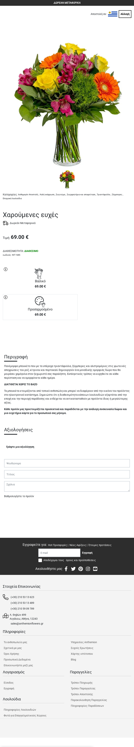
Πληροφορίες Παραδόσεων (87, 705)
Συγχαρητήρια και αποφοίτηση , (81, 194)
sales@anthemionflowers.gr (27, 623)
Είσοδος (9, 682)
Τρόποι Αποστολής (82, 694)
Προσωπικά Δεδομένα (17, 659)
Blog (73, 659)
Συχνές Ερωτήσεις (82, 647)
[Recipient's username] (59, 553)
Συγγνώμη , (61, 194)
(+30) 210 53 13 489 (22, 602)
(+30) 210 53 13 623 (22, 597)
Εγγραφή (9, 688)
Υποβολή (11, 505)
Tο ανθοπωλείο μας (15, 642)
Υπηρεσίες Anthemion (84, 642)
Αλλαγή (125, 13)
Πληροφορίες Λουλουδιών (20, 709)
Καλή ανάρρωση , (47, 194)
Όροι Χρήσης (11, 653)
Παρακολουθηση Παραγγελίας (89, 700)
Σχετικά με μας (13, 647)
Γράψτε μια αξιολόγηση (20, 446)
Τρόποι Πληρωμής (82, 682)
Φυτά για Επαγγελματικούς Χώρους (25, 715)
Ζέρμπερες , (117, 194)
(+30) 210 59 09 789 (22, 608)
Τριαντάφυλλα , (104, 194)
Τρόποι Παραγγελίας (83, 688)
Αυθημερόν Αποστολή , (28, 194)
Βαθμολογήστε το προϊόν (19, 496)
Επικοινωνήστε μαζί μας (18, 665)
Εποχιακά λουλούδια (12, 198)
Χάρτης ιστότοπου (82, 653)
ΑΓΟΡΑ (40, 333)
